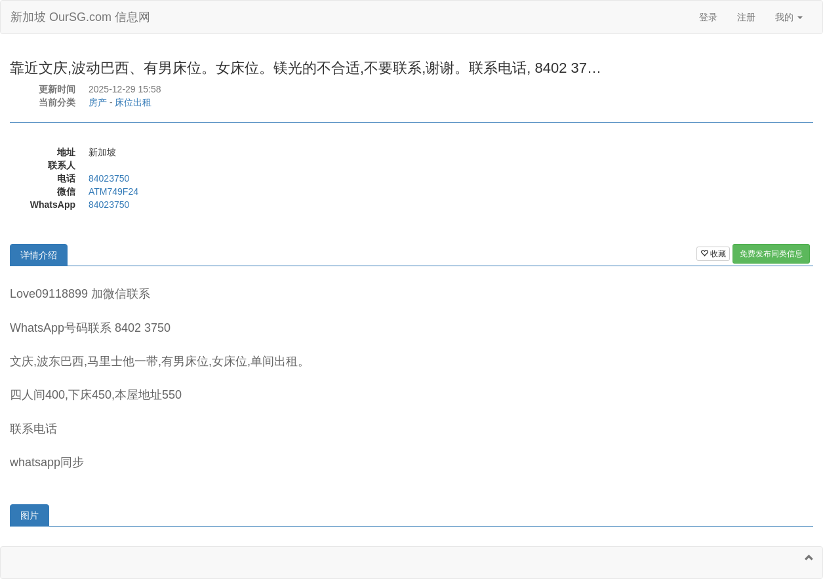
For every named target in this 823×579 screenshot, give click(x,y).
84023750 (109, 178)
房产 (98, 102)
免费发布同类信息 (771, 253)
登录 (708, 17)
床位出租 (133, 102)
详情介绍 (38, 255)
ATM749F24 (113, 191)
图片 (29, 515)
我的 (789, 17)
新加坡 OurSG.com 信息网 (80, 17)
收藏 (713, 253)
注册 (746, 17)
